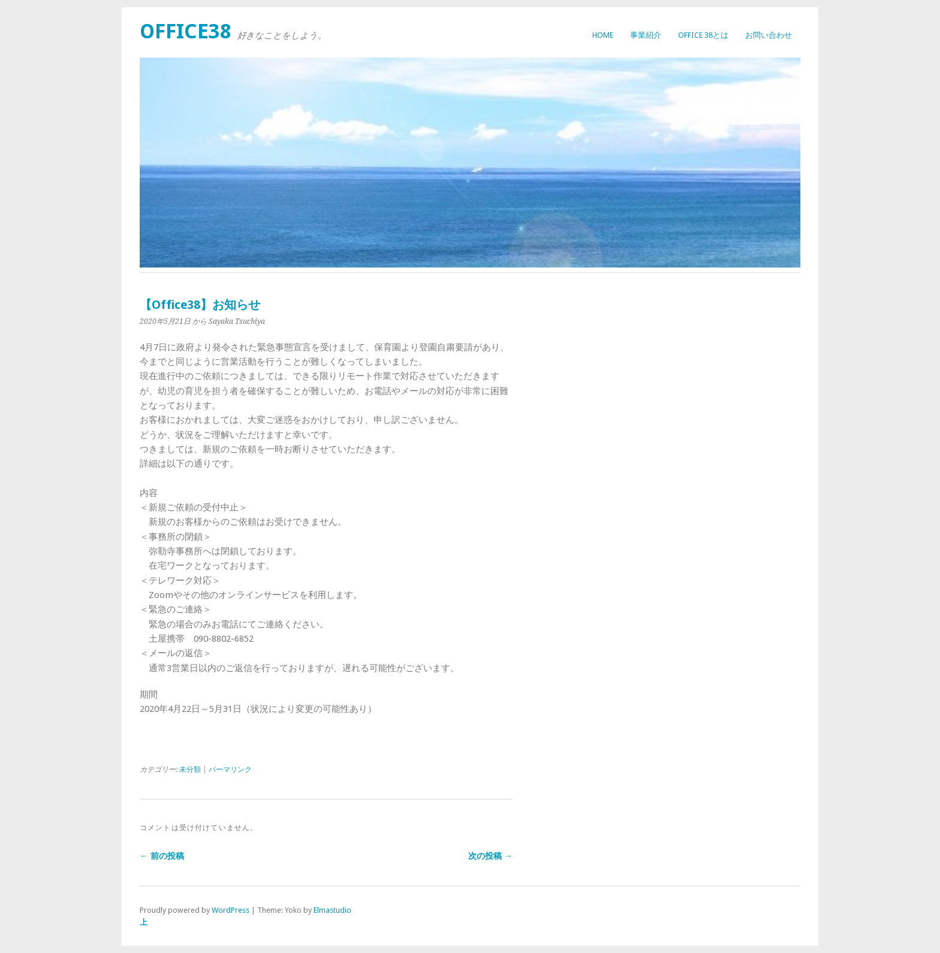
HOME (602, 35)
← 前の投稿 (162, 856)
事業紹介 (645, 35)
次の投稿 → (490, 856)
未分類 (190, 769)
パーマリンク (230, 769)
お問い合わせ (768, 35)
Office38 (185, 31)
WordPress (230, 910)
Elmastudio (332, 910)
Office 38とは (703, 35)
